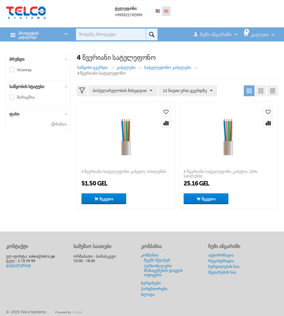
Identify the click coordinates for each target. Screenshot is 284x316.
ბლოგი (148, 294)
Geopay (77, 312)
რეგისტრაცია (221, 261)
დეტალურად (18, 265)
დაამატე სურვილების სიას (166, 112)
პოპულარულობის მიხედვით (123, 91)
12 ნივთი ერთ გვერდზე (187, 91)
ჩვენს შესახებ (157, 260)
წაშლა (61, 124)
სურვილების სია (224, 266)
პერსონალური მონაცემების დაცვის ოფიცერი (163, 270)
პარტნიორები (154, 289)
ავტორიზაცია (221, 255)
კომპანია (150, 255)
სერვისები (151, 283)
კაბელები (126, 67)
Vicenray (24, 70)
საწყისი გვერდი (92, 67)
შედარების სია (222, 272)
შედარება (166, 123)
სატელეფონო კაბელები (167, 67)
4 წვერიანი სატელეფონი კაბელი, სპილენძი (123, 171)
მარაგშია (26, 97)
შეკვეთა (106, 199)
